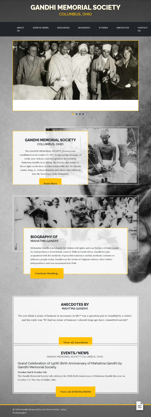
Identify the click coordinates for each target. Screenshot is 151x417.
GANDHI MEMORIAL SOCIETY (75, 7)
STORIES (103, 28)
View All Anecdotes (75, 342)
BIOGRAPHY (84, 28)
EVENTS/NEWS (41, 28)
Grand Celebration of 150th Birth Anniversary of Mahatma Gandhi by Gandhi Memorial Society (70, 365)
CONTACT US (143, 29)
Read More (50, 183)
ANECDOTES (122, 28)
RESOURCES (63, 28)
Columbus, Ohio (75, 14)
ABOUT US (20, 29)
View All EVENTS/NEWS (75, 391)
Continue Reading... (47, 273)
